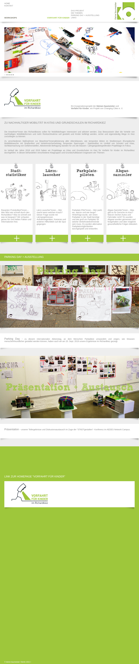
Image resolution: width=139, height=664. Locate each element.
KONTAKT (8, 6)
